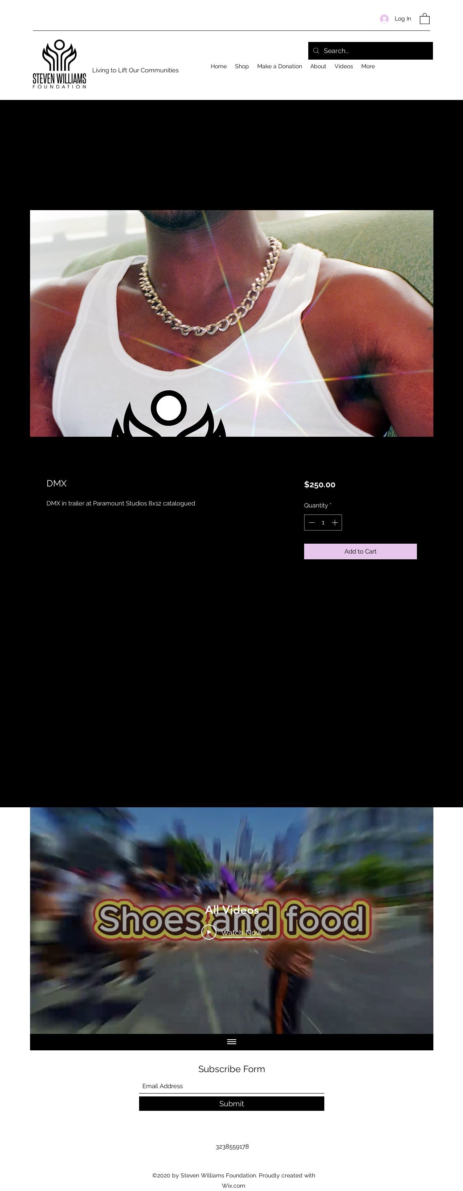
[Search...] (370, 51)
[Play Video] (231, 932)
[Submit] (231, 1103)
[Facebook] (426, 64)
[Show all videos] (231, 1042)
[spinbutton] (323, 522)
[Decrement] (310, 522)
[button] (425, 18)
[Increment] (335, 522)
